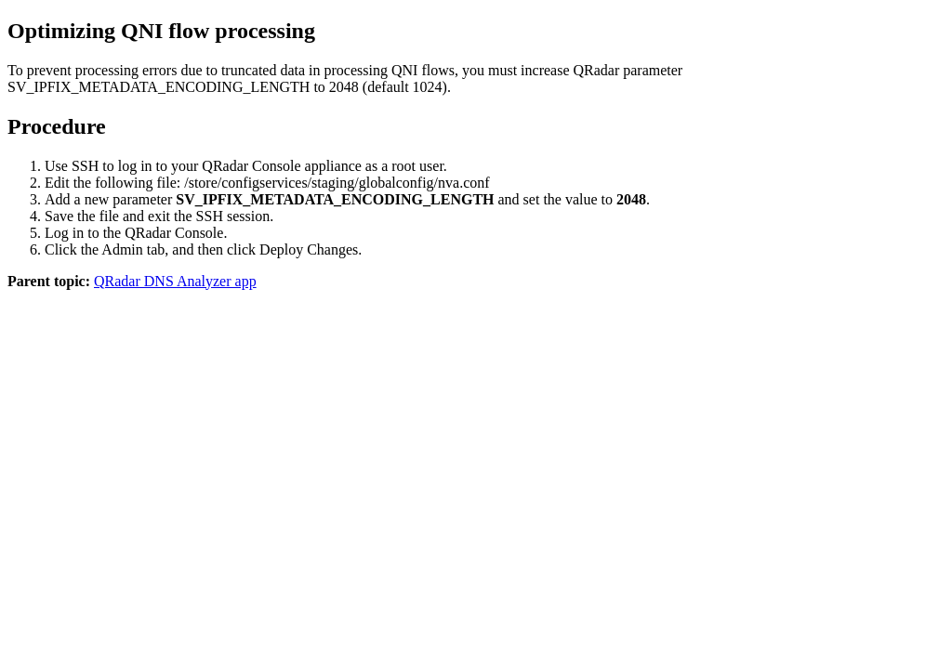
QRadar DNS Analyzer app (175, 281)
